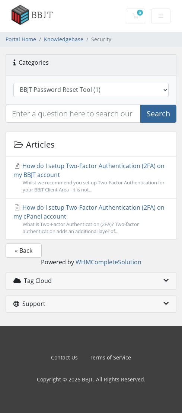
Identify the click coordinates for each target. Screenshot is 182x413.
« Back (23, 250)
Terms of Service (110, 357)
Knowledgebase (63, 39)
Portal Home (21, 39)
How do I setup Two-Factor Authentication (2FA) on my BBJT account (91, 177)
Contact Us (64, 357)
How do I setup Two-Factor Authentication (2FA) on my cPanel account (91, 219)
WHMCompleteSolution (108, 262)
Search (158, 114)
